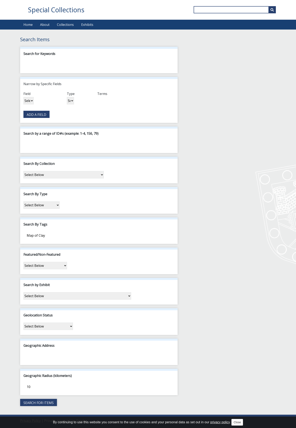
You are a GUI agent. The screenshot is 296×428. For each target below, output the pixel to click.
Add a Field (36, 114)
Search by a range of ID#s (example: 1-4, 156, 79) (60, 133)
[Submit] (272, 9)
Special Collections (56, 9)
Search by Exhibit (36, 285)
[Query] (235, 9)
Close (237, 422)
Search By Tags (35, 224)
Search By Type (35, 194)
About (45, 24)
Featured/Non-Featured (41, 254)
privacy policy (220, 422)
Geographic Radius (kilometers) (47, 375)
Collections (65, 24)
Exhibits (87, 24)
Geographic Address (38, 345)
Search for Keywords (39, 53)
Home (28, 24)
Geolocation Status (38, 315)
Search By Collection (39, 163)
